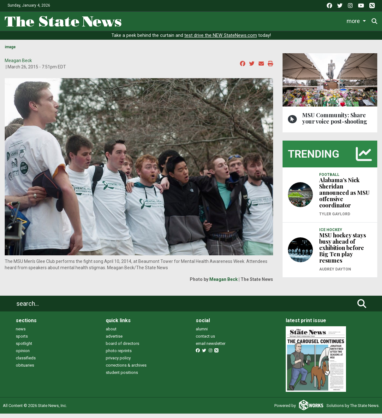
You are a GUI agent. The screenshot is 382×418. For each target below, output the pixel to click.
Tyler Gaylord (334, 214)
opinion (23, 350)
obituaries (25, 365)
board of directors (122, 343)
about (111, 329)
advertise (114, 336)
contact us (205, 336)
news (21, 329)
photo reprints (119, 350)
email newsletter (210, 343)
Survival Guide (243, 21)
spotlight (24, 343)
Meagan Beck (18, 60)
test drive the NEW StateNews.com (220, 35)
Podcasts (326, 21)
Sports (205, 21)
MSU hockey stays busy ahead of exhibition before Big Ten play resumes (342, 247)
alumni (202, 329)
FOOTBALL (329, 174)
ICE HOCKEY (330, 230)
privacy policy (118, 358)
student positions (122, 372)
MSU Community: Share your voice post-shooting (334, 118)
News (156, 21)
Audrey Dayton (335, 269)
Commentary (285, 21)
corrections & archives (126, 365)
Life (179, 21)
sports (22, 336)
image (10, 47)
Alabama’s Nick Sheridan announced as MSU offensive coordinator (344, 192)
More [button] (354, 21)
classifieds (26, 358)
